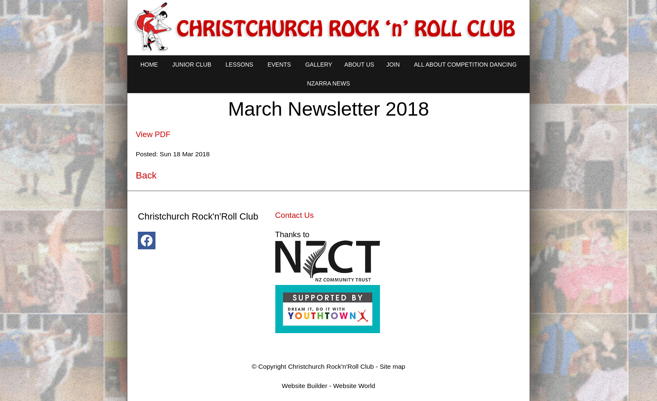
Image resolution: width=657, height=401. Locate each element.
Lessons (239, 64)
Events (279, 64)
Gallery (318, 64)
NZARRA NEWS (328, 83)
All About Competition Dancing (465, 64)
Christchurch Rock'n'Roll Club (331, 366)
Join (393, 64)
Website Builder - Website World (328, 385)
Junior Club (191, 64)
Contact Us (294, 215)
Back (146, 175)
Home (149, 64)
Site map (392, 366)
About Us (359, 64)
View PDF (153, 134)
